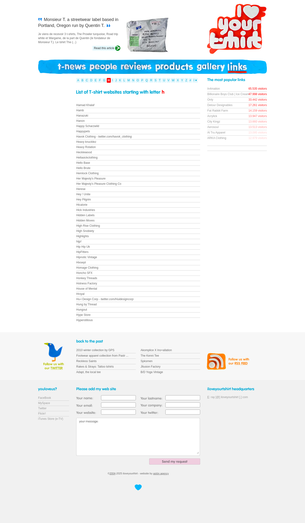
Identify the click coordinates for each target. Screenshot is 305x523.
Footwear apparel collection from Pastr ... (102, 355)
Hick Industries (85, 210)
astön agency (161, 473)
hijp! (78, 241)
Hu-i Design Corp (87, 299)
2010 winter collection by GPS (95, 350)
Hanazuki (82, 115)
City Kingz (213, 121)
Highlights (82, 236)
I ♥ (195, 80)
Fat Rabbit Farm (217, 110)
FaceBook (44, 398)
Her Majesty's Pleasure (91, 178)
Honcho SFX (84, 273)
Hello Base (83, 162)
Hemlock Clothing (87, 173)
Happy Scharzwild (87, 126)
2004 (112, 473)
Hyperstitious (84, 320)
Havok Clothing (86, 136)
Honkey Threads (86, 278)
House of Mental (86, 288)
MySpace (44, 403)
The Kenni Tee (150, 355)
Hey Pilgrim (83, 199)
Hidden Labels (85, 215)
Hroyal (80, 294)
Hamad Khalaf (85, 105)
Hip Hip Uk (83, 246)
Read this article (104, 48)
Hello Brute (83, 168)
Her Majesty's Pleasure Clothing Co (98, 183)
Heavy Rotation (86, 147)
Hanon (80, 121)
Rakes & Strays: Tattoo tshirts (95, 366)
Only (210, 99)
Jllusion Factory (150, 366)
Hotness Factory (86, 283)
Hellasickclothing (86, 157)
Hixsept (81, 262)
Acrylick (212, 116)
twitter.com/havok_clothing (115, 136)
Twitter (42, 408)
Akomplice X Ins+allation (156, 350)
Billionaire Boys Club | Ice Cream (228, 94)
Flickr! (42, 413)
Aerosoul (213, 127)
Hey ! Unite (83, 194)
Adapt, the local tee (88, 372)
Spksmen (146, 361)
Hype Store (83, 315)
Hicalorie (81, 204)
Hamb (80, 110)
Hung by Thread (86, 304)
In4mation (213, 88)
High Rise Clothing (88, 225)
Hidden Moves (85, 220)
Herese (81, 189)
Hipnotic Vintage (86, 257)
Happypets (83, 131)
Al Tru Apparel (216, 132)
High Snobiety (85, 231)
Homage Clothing (87, 267)
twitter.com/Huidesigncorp (117, 299)
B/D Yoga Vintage (152, 372)
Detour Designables (219, 105)
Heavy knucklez (86, 142)
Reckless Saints (86, 361)
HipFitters (82, 252)
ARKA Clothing (216, 138)
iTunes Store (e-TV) (50, 418)
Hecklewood (84, 152)
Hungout (81, 309)
